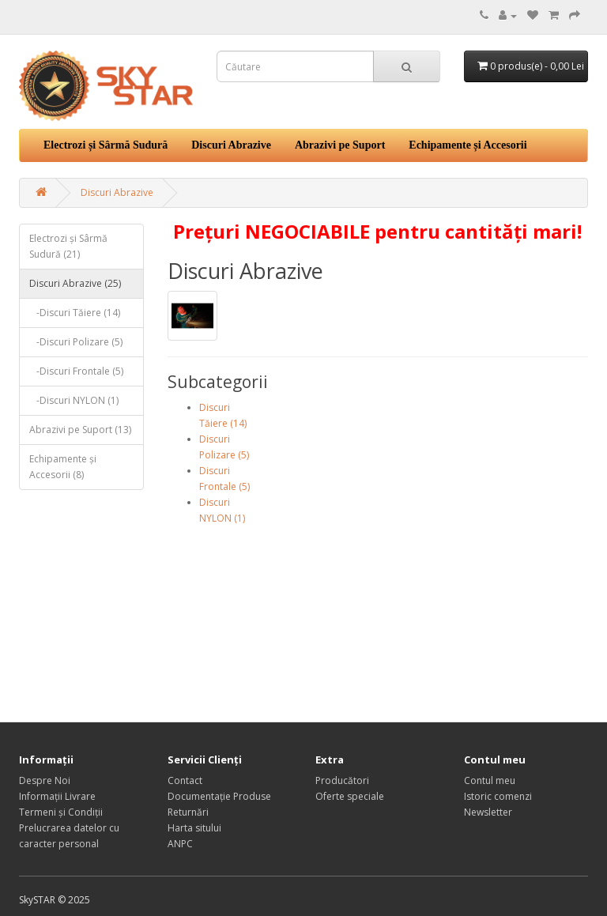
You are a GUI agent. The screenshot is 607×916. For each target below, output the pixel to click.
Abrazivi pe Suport (340, 145)
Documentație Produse (219, 796)
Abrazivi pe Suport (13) (80, 429)
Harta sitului (194, 828)
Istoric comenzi (498, 796)
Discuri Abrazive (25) (75, 283)
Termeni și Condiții (61, 812)
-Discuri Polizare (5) (76, 342)
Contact (185, 780)
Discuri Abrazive (231, 145)
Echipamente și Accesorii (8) (62, 466)
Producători (342, 780)
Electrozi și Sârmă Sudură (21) (68, 246)
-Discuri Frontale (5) (76, 371)
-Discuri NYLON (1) (74, 400)
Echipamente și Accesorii (467, 145)
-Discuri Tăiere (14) (74, 312)
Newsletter (488, 812)
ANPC (180, 843)
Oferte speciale (349, 796)
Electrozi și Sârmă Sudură (105, 145)
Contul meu (489, 780)
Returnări (188, 812)
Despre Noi (44, 780)
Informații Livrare (57, 796)
